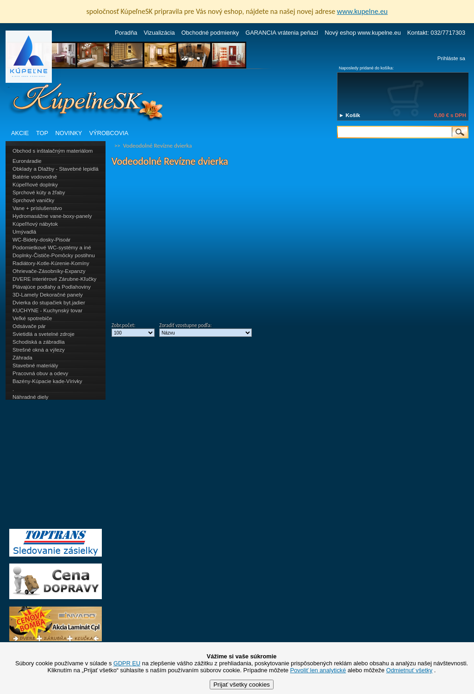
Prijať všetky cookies (241, 684)
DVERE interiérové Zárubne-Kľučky (54, 279)
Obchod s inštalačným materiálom (52, 151)
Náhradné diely (30, 397)
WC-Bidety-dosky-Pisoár (41, 239)
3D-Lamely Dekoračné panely (47, 294)
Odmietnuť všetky (409, 670)
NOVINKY (69, 133)
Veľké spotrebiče (32, 318)
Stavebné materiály (35, 365)
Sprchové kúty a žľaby (38, 192)
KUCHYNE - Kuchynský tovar (47, 310)
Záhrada (22, 357)
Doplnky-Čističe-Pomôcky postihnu (53, 255)
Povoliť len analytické (318, 670)
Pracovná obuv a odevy (40, 373)
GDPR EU (126, 663)
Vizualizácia (159, 32)
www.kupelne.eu (362, 11)
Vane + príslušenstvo (37, 208)
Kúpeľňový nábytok (35, 224)
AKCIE (20, 133)
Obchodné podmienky (210, 32)
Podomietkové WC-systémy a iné (51, 247)
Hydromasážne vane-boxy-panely (52, 216)
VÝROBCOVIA (109, 133)
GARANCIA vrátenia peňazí (281, 32)
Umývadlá (24, 232)
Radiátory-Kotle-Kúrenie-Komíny (50, 263)
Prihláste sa (451, 58)
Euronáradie (27, 161)
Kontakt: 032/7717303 (436, 32)
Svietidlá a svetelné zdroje (43, 334)
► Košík (349, 115)
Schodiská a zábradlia (38, 342)
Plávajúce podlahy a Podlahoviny (51, 287)
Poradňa (126, 32)
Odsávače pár (29, 326)
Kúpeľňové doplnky (35, 184)
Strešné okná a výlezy (38, 350)
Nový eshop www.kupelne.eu (362, 32)
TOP (42, 133)
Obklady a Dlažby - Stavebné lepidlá (55, 169)
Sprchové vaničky (33, 200)
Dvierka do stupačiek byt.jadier (48, 302)
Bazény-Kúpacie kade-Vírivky (47, 381)
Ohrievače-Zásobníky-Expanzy (48, 271)
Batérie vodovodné (34, 177)
